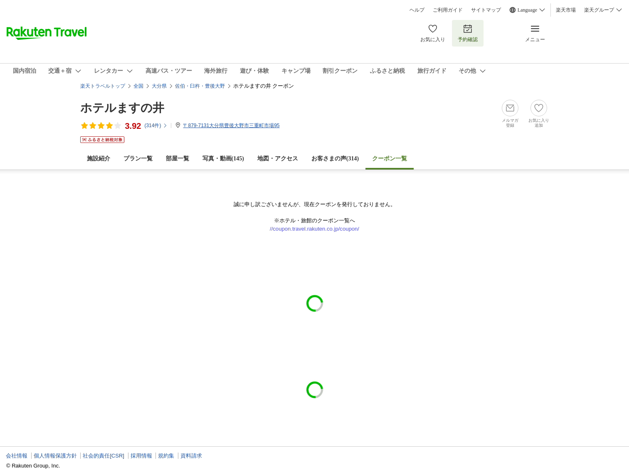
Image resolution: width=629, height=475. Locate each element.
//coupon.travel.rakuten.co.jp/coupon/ (314, 229)
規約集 (166, 456)
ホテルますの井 (122, 107)
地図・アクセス (277, 158)
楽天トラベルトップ (102, 86)
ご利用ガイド (448, 10)
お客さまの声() (335, 158)
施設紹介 (98, 158)
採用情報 (141, 456)
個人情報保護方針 (55, 456)
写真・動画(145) (223, 158)
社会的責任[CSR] (103, 456)
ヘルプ (416, 10)
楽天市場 (566, 10)
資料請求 (191, 456)
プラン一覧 (138, 158)
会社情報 (16, 456)
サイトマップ (486, 10)
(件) (156, 125)
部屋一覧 (177, 158)
